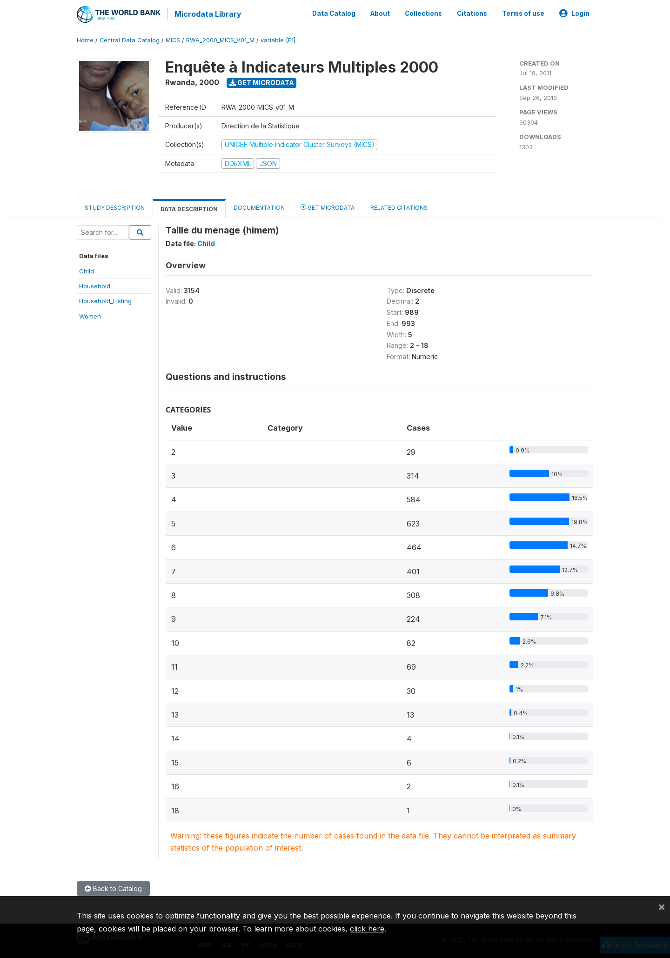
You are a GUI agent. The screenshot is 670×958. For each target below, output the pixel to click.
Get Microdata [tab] (328, 206)
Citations (472, 13)
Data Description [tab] (189, 208)
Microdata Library (207, 14)
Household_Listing (105, 300)
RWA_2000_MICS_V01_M (220, 39)
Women (90, 315)
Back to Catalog (113, 887)
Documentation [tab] (259, 206)
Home (85, 39)
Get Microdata (261, 82)
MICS (173, 39)
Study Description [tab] (115, 206)
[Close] (661, 906)
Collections (423, 13)
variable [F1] (278, 39)
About (380, 13)
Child (86, 269)
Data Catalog (333, 13)
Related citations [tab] (399, 206)
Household (94, 285)
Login (574, 13)
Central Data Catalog (130, 39)
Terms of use (523, 13)
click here (367, 928)
